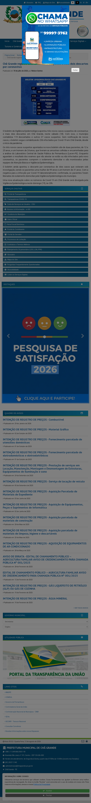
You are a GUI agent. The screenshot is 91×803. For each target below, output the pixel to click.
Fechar (75, 70)
